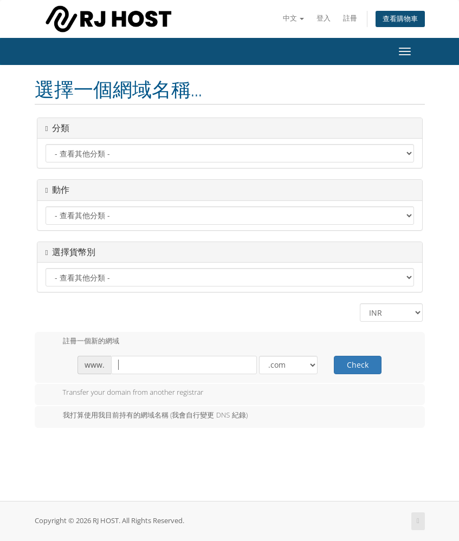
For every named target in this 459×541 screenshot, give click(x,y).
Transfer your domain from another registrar (125, 393)
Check (358, 365)
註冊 (350, 18)
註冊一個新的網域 (82, 342)
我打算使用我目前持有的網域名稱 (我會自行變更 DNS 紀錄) (147, 416)
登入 (323, 18)
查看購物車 (400, 18)
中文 (293, 18)
